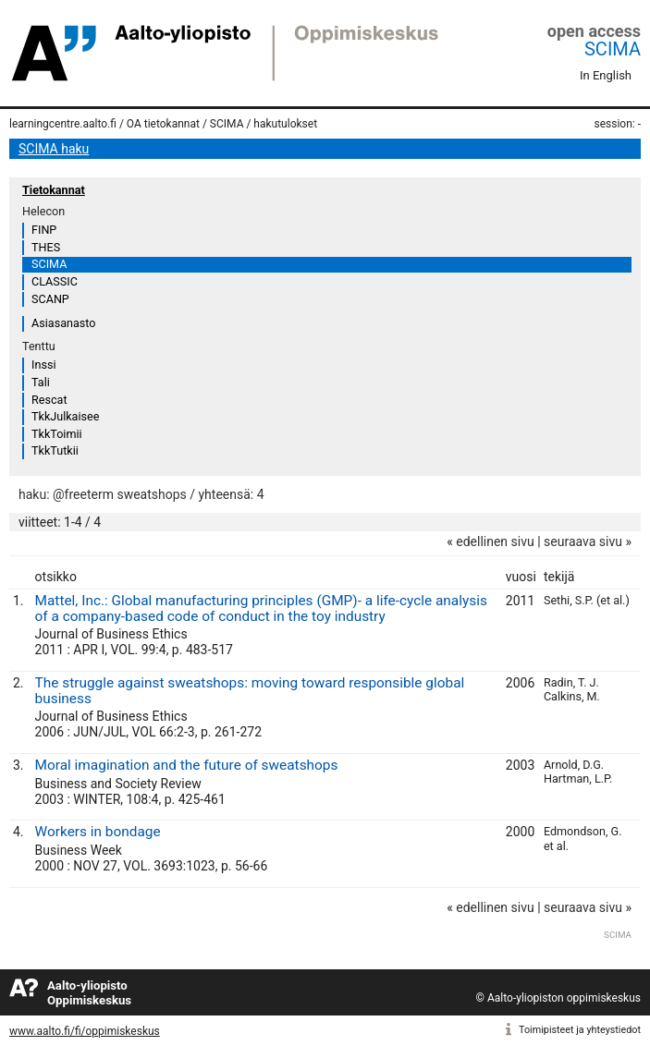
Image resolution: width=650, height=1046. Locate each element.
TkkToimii (56, 434)
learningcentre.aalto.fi (63, 123)
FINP (43, 230)
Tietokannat (53, 190)
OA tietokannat (163, 123)
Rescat (49, 400)
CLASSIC (54, 281)
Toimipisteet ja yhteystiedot (580, 1030)
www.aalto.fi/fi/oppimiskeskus (84, 1031)
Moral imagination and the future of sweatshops (186, 765)
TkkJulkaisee (65, 416)
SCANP (50, 299)
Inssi (43, 364)
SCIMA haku (53, 148)
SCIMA (612, 49)
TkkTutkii (55, 450)
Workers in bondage (98, 831)
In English (606, 75)
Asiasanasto (63, 323)
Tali (40, 382)
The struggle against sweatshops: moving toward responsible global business (250, 691)
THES (45, 247)
